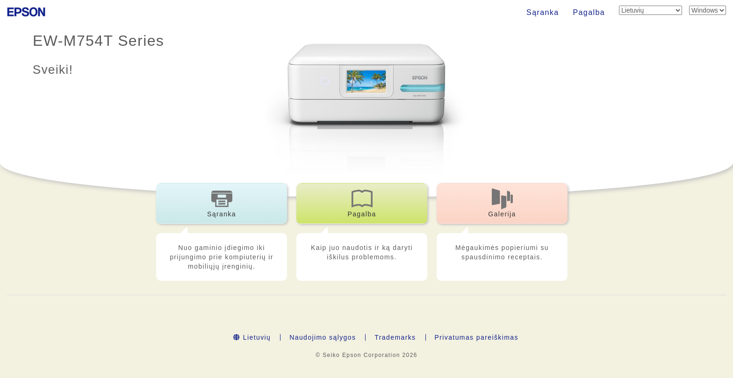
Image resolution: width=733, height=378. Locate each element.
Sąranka (542, 12)
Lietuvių (252, 337)
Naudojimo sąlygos (322, 337)
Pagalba (589, 12)
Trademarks (395, 337)
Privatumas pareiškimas (476, 337)
